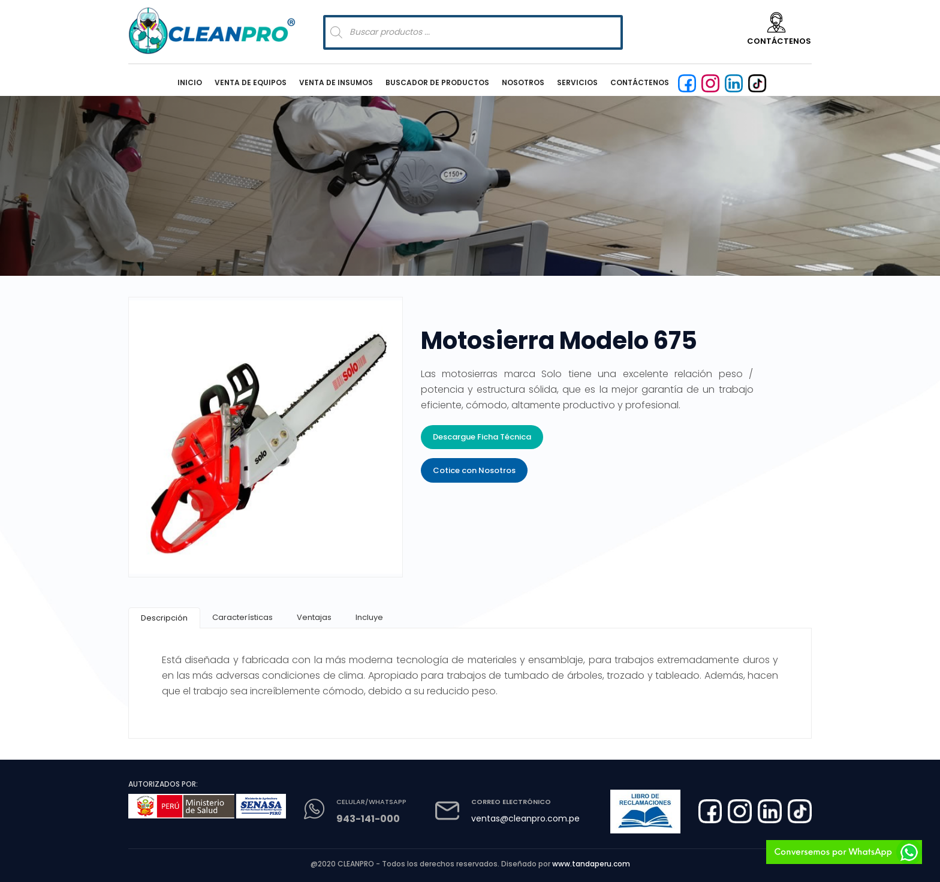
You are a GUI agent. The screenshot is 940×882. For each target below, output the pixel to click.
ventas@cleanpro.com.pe (525, 818)
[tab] (164, 617)
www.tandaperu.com (591, 864)
